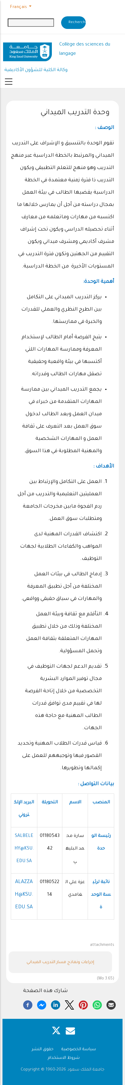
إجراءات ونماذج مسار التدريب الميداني (60, 962)
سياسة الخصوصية (78, 1049)
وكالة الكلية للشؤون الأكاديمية (36, 70)
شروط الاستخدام (64, 1058)
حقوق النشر (42, 1049)
